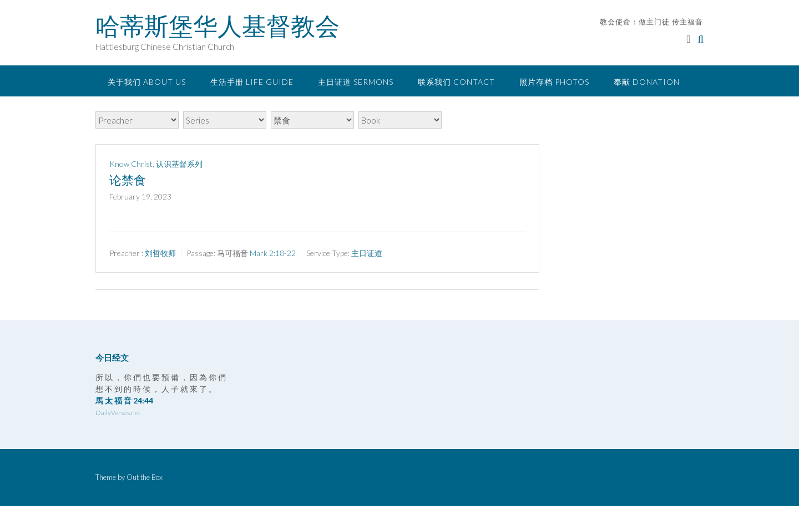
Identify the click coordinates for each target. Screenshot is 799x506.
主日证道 (366, 253)
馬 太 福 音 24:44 (124, 400)
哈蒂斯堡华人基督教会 (217, 26)
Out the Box (145, 477)
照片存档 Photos (554, 81)
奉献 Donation (647, 81)
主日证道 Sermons (355, 81)
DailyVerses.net (117, 412)
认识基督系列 (179, 163)
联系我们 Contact (456, 81)
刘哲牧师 (160, 253)
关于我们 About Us (147, 81)
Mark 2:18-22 (273, 253)
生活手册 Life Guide (252, 81)
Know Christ (131, 163)
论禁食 (127, 180)
